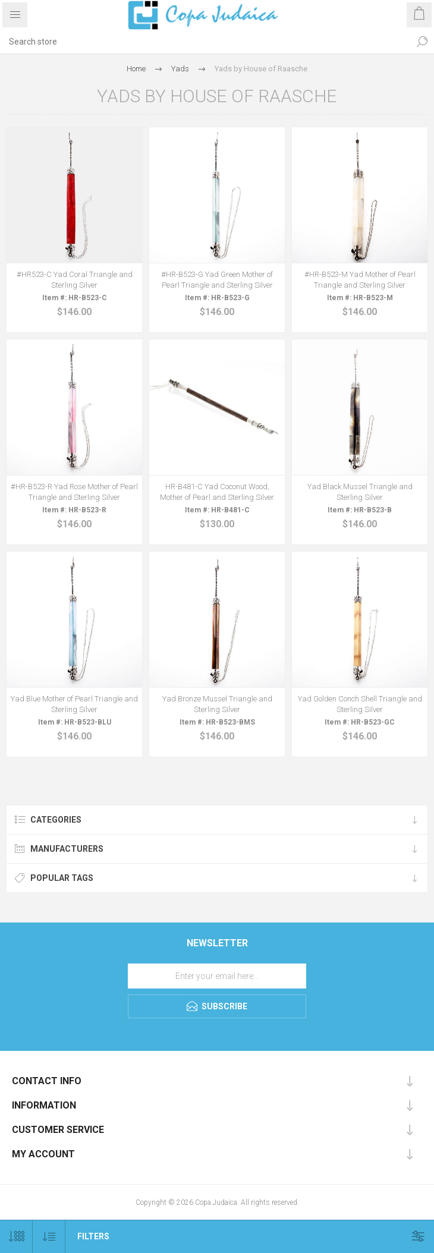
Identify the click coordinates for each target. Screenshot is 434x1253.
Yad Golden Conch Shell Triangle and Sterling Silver (360, 704)
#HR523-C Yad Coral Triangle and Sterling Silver (75, 279)
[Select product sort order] (49, 1236)
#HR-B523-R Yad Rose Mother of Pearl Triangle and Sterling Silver (74, 492)
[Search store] (205, 41)
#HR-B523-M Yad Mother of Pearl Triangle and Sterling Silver (360, 279)
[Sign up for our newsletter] (217, 976)
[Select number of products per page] (16, 1236)
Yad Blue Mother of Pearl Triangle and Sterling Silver (74, 704)
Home (136, 68)
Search (422, 41)
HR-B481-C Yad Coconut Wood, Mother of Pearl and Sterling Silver (217, 492)
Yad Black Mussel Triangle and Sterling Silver (360, 492)
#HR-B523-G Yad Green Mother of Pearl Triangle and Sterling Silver (217, 279)
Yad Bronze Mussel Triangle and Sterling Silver (217, 704)
